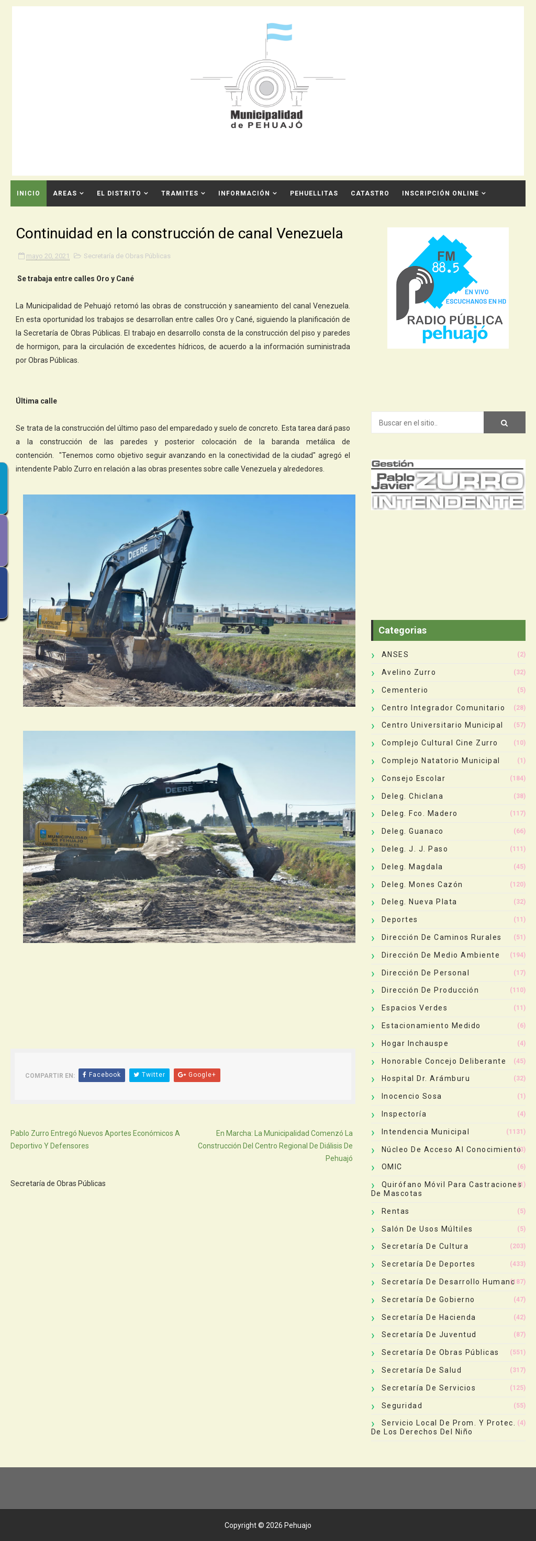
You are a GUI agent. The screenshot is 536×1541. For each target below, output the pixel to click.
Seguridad (402, 1405)
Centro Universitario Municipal (443, 725)
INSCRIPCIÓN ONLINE (440, 193)
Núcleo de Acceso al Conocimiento (452, 1149)
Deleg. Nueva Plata (419, 902)
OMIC (392, 1167)
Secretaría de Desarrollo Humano (449, 1282)
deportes (400, 919)
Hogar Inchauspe (415, 1043)
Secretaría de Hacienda (429, 1317)
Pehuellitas (314, 193)
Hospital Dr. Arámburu (426, 1078)
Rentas (396, 1211)
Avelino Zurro (409, 672)
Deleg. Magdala (412, 866)
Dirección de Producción (430, 990)
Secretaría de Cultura (425, 1246)
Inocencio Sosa (412, 1096)
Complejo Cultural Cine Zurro (440, 743)
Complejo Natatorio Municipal (441, 760)
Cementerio (405, 690)
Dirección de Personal (426, 973)
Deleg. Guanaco (413, 831)
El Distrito (119, 193)
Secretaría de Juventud (429, 1334)
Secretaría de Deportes (429, 1264)
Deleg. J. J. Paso (415, 849)
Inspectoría (404, 1114)
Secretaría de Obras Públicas (127, 256)
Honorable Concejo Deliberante (444, 1061)
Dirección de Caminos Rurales (442, 937)
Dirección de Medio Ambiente (441, 955)
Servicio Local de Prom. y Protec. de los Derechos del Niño (443, 1427)
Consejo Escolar (414, 778)
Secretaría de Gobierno (428, 1299)
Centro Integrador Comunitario (444, 708)
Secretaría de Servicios (429, 1388)
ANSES (395, 654)
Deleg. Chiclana (413, 796)
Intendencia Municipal (426, 1132)
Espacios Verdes (415, 1008)
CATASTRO (370, 193)
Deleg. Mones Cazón (422, 884)
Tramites (179, 193)
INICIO (28, 193)
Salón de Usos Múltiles (427, 1229)
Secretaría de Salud (422, 1370)
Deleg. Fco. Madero (420, 813)
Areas (65, 193)
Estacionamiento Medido (431, 1025)
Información (244, 193)
